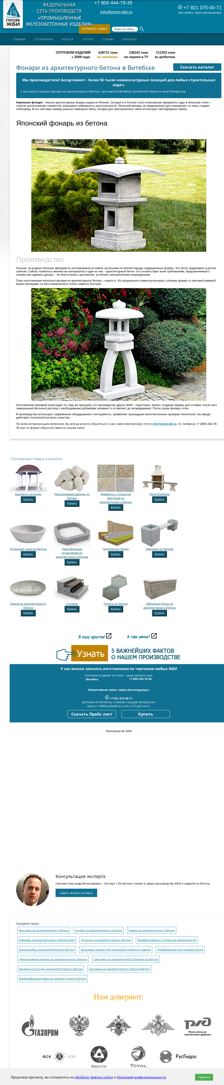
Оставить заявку (94, 28)
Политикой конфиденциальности (141, 1077)
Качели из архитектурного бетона (98, 930)
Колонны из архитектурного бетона (106, 940)
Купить (28, 499)
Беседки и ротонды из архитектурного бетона (50, 969)
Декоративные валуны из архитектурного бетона (53, 959)
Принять (204, 1077)
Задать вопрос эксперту (76, 893)
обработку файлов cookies (94, 1077)
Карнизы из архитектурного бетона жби (47, 940)
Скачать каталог (197, 67)
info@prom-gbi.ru (116, 12)
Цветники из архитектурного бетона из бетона (126, 959)
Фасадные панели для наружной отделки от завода (116, 949)
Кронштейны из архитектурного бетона (46, 949)
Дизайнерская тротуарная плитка (180, 949)
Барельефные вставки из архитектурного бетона (52, 978)
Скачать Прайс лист (91, 714)
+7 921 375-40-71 (200, 7)
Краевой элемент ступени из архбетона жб (166, 940)
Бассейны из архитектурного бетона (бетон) (119, 969)
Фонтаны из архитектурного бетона (44, 930)
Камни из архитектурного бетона (152, 930)
